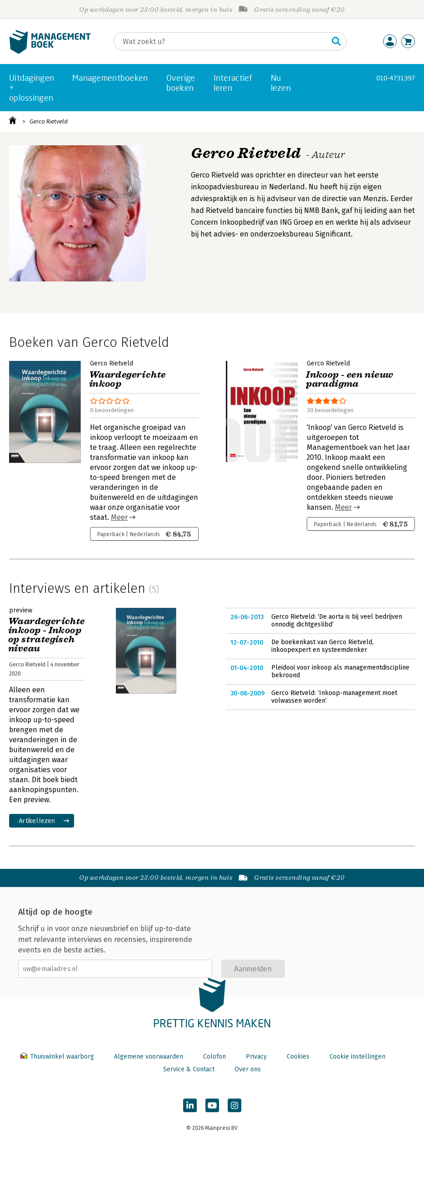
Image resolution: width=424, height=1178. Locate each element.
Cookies (298, 1056)
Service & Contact (188, 1069)
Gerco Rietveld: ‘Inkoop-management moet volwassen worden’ (334, 697)
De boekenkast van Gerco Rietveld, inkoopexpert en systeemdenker (322, 646)
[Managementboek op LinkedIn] (190, 1105)
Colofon (214, 1056)
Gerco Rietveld (49, 121)
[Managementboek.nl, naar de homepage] (50, 51)
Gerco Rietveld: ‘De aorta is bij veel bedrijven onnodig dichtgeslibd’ (336, 621)
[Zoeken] (221, 41)
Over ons (247, 1069)
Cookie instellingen (357, 1056)
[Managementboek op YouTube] (212, 1105)
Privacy (256, 1056)
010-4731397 (395, 78)
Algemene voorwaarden (148, 1056)
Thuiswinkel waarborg (58, 1056)
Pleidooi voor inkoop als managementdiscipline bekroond (340, 672)
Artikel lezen (37, 820)
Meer (119, 517)
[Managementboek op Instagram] (234, 1105)
